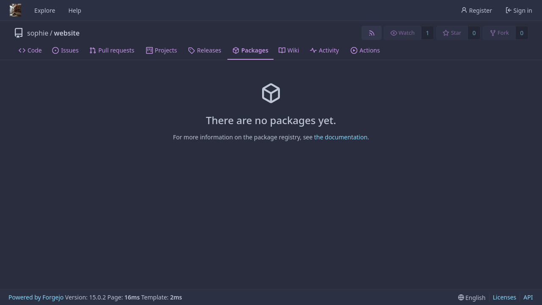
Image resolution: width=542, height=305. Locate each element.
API (528, 297)
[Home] (15, 10)
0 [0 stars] (474, 33)
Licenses (505, 297)
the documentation (341, 137)
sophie (37, 33)
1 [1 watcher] (427, 33)
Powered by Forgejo (36, 297)
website (67, 33)
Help (74, 10)
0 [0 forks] (521, 33)
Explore (44, 10)
